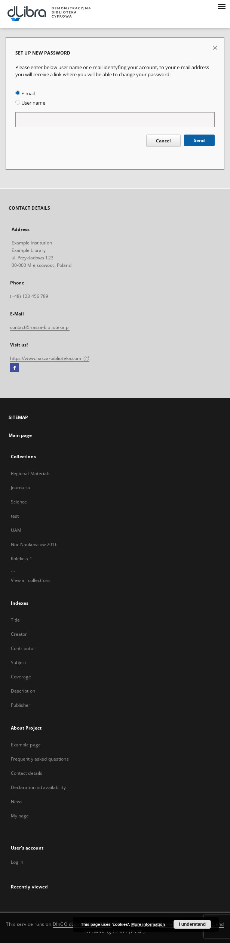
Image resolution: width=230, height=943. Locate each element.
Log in (17, 862)
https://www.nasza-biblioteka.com (50, 358)
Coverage (21, 677)
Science (19, 502)
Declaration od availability (38, 787)
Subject (19, 662)
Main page (20, 435)
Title (15, 620)
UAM (16, 530)
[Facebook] (14, 368)
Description (23, 691)
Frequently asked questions (40, 759)
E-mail (25, 93)
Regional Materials (30, 473)
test (15, 516)
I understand (192, 924)
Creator (19, 634)
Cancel (163, 141)
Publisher (21, 705)
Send (199, 140)
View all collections (30, 580)
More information (148, 924)
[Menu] (221, 6)
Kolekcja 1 (21, 558)
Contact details (27, 773)
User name (30, 103)
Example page (26, 745)
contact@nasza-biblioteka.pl (40, 327)
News (16, 801)
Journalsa (21, 487)
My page (20, 816)
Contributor (23, 648)
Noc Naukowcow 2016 (34, 544)
